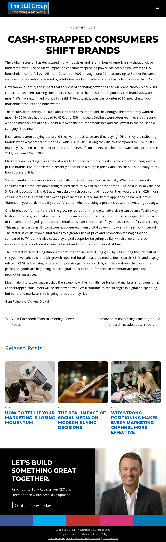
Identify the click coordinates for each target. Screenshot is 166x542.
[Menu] (157, 8)
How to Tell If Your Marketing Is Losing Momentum (30, 417)
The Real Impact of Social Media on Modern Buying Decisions (82, 420)
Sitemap (85, 534)
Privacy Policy (100, 534)
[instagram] (116, 520)
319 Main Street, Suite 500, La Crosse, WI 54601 (74, 538)
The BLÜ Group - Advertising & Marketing (81, 529)
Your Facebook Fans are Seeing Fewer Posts (43, 321)
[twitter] (49, 520)
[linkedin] (149, 520)
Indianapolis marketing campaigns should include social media (125, 321)
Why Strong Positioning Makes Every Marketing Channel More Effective (134, 422)
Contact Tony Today (33, 505)
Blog (8, 407)
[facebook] (16, 520)
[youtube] (83, 520)
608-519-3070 (110, 538)
